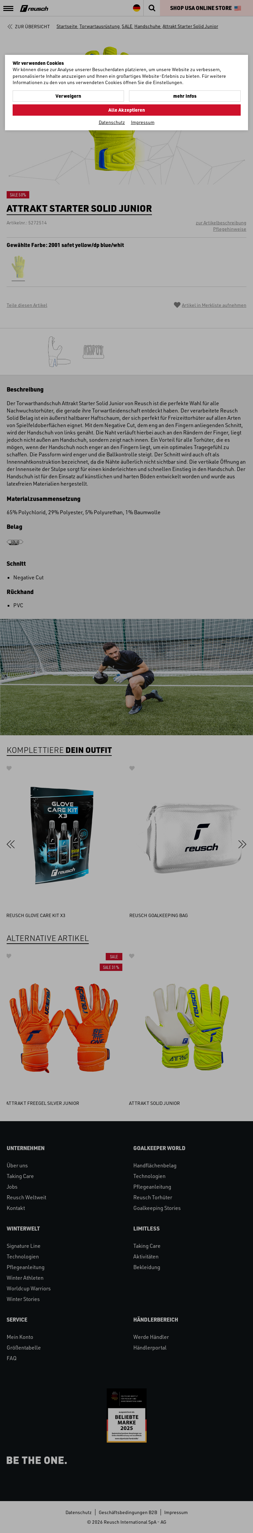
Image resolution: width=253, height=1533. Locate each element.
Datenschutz (112, 122)
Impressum (143, 122)
